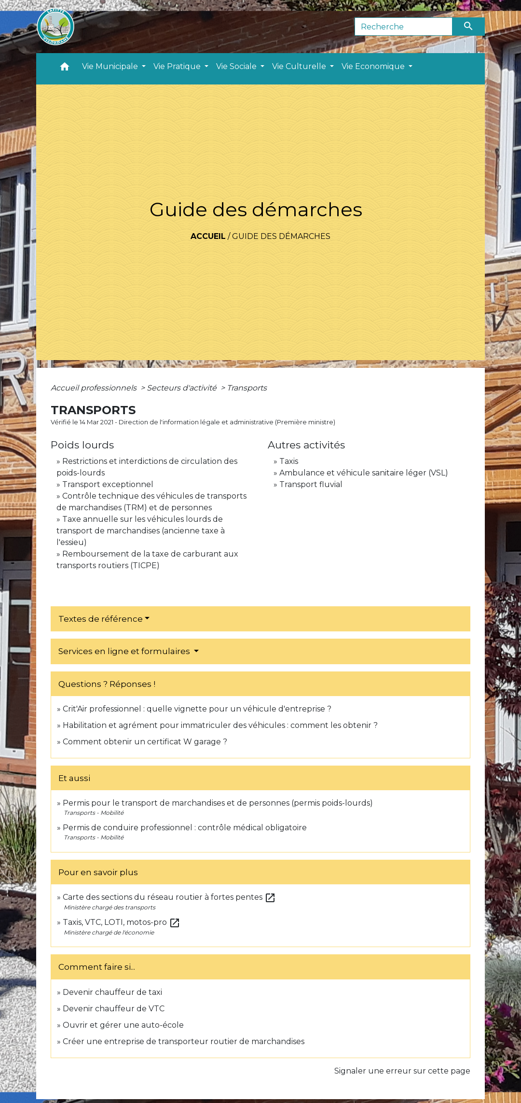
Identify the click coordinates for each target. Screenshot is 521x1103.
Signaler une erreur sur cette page (402, 1070)
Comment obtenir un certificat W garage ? (145, 741)
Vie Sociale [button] (237, 66)
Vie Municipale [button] (111, 66)
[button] (64, 69)
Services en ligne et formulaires (125, 651)
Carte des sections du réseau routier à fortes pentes (169, 897)
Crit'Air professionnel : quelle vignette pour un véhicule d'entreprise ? (197, 708)
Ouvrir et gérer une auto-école (123, 1025)
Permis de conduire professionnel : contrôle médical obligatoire (185, 827)
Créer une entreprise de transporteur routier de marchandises (183, 1041)
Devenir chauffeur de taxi (112, 992)
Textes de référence (100, 619)
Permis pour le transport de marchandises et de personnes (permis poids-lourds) (218, 803)
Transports (247, 387)
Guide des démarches (281, 236)
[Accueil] (55, 26)
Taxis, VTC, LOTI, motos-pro (121, 922)
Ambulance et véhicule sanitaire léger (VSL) (363, 472)
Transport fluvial (311, 484)
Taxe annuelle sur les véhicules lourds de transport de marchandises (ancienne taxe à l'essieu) (140, 531)
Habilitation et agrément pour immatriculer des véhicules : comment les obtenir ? (220, 725)
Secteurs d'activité (183, 387)
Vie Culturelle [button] (300, 66)
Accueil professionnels (94, 387)
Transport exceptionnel (107, 484)
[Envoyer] (468, 26)
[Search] (403, 26)
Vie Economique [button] (374, 66)
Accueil (208, 236)
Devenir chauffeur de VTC (114, 1008)
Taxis (288, 461)
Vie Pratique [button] (178, 66)
